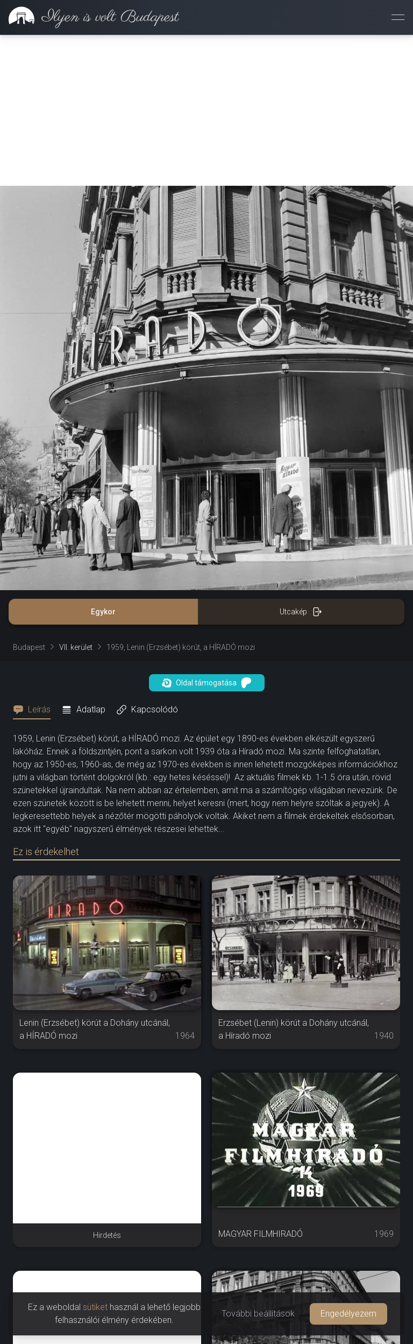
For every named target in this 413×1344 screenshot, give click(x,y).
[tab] (35, 709)
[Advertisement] (206, 110)
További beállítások (258, 1313)
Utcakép (301, 611)
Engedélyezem (348, 1313)
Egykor (103, 611)
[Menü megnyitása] (397, 17)
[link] (89, 17)
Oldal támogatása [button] (207, 682)
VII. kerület (75, 647)
